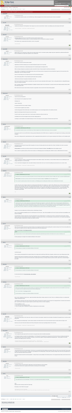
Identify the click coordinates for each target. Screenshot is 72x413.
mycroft (4, 22)
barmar (4, 124)
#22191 (70, 197)
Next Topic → (69, 397)
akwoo (4, 197)
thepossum (5, 59)
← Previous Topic (58, 397)
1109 (13, 9)
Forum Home (7, 411)
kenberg (4, 170)
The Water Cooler (15, 7)
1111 (18, 9)
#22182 (70, 22)
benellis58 (5, 13)
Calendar (10, 5)
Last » (24, 9)
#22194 (70, 264)
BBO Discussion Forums (4, 7)
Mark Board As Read (18, 411)
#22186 (70, 93)
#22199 (70, 361)
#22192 (70, 223)
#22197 (70, 330)
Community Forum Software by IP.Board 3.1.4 (64, 411)
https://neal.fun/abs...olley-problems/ (30, 274)
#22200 (70, 373)
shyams (4, 141)
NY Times (26, 230)
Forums (2, 5)
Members (6, 5)
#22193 (70, 242)
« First (7, 9)
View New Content (66, 7)
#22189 (70, 156)
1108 (11, 9)
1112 (20, 9)
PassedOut (5, 330)
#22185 (70, 59)
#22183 (70, 34)
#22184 (70, 49)
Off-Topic (10, 7)
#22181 (70, 13)
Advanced (71, 5)
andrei (4, 373)
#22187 (70, 124)
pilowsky (5, 34)
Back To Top (3, 411)
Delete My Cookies (11, 411)
